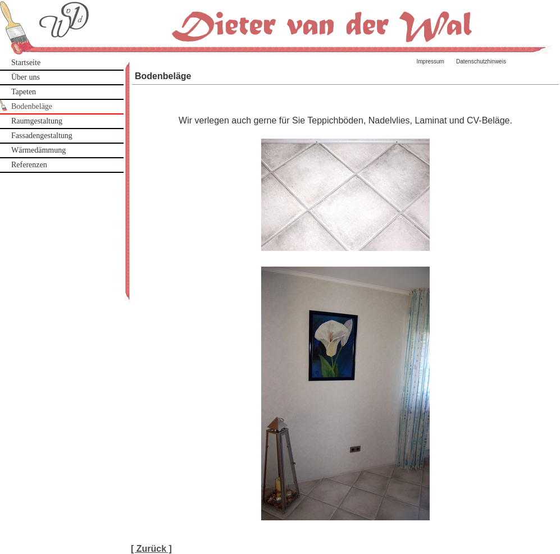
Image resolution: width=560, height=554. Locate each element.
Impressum (430, 61)
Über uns (25, 77)
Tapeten (23, 92)
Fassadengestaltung (41, 135)
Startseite (25, 62)
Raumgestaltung (36, 121)
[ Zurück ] (151, 548)
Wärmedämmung (38, 150)
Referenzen (29, 165)
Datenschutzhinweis (481, 61)
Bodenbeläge (31, 106)
